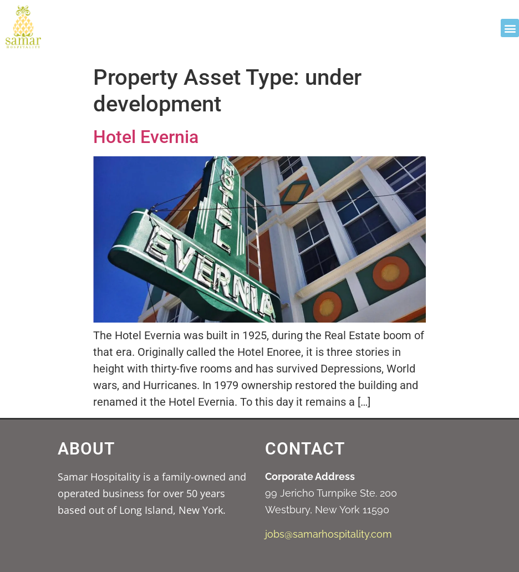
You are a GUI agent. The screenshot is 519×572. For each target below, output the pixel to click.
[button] (510, 28)
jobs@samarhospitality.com (328, 534)
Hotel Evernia (146, 136)
